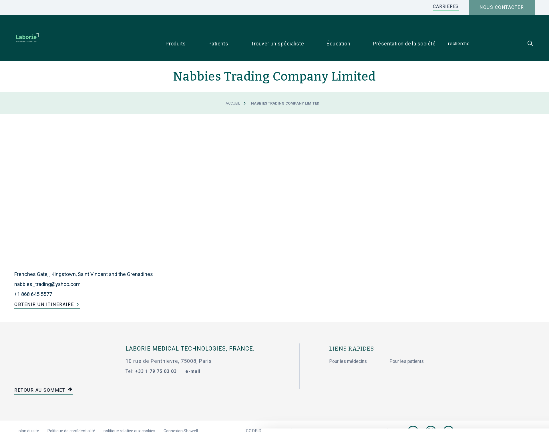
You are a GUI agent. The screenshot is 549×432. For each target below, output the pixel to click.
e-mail (192, 353)
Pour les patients (406, 344)
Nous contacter (502, 7)
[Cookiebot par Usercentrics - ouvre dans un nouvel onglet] (76, 421)
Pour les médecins (348, 344)
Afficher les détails (358, 420)
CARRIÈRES (446, 6)
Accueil (233, 86)
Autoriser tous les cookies (462, 375)
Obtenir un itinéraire (44, 286)
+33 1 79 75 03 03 (156, 353)
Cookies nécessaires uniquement (462, 394)
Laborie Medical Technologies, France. (190, 331)
